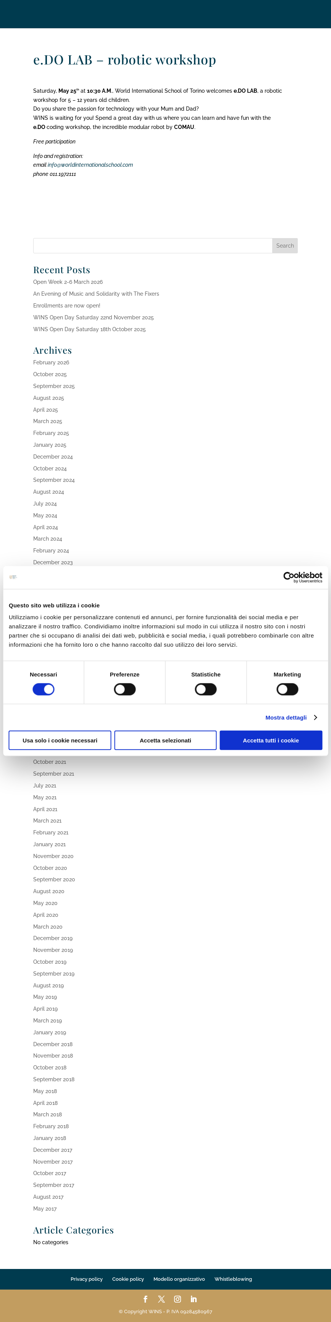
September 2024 (54, 480)
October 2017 (49, 1173)
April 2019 (45, 1009)
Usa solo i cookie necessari (60, 740)
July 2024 (45, 504)
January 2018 (49, 1138)
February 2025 (51, 433)
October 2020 (50, 868)
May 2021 (45, 797)
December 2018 (53, 1044)
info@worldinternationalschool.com (90, 165)
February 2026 (51, 362)
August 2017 (48, 1197)
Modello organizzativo (179, 1279)
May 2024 (45, 515)
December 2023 (53, 562)
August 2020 (49, 891)
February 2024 (51, 550)
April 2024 (45, 527)
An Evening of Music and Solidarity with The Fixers (96, 294)
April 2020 (45, 915)
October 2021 (49, 762)
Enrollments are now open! (66, 306)
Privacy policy (87, 1279)
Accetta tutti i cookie (271, 740)
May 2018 (45, 1091)
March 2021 (47, 821)
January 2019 (49, 1032)
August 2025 (48, 398)
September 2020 (54, 879)
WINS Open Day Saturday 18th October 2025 (89, 329)
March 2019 (47, 1021)
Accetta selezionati (165, 740)
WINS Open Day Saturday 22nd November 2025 (93, 317)
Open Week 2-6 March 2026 (68, 282)
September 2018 (53, 1079)
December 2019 (53, 938)
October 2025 (50, 374)
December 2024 (53, 457)
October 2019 (49, 962)
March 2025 (47, 421)
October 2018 (49, 1067)
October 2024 (50, 468)
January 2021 (49, 844)
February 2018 (51, 1126)
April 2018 (45, 1103)
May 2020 (45, 903)
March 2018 (47, 1114)
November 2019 (53, 950)
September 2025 (54, 386)
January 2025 (49, 445)
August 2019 (48, 985)
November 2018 (53, 1056)
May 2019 (45, 997)
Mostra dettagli (286, 717)
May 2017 (45, 1209)
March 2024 (47, 539)
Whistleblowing (233, 1279)
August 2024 (48, 492)
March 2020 (48, 927)
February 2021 (50, 832)
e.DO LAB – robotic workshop (124, 59)
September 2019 (53, 974)
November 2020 (53, 856)
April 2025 (45, 410)
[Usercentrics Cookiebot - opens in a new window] (288, 577)
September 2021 (53, 774)
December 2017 (52, 1150)
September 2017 (53, 1185)
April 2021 (45, 809)
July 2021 (44, 786)
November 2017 (53, 1162)
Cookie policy (128, 1279)
